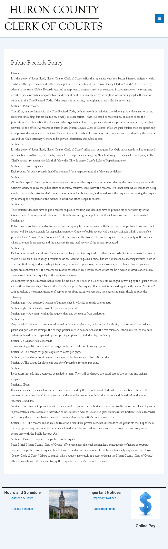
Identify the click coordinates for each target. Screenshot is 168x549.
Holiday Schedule (23, 509)
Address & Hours (22, 498)
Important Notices (104, 498)
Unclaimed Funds (104, 509)
